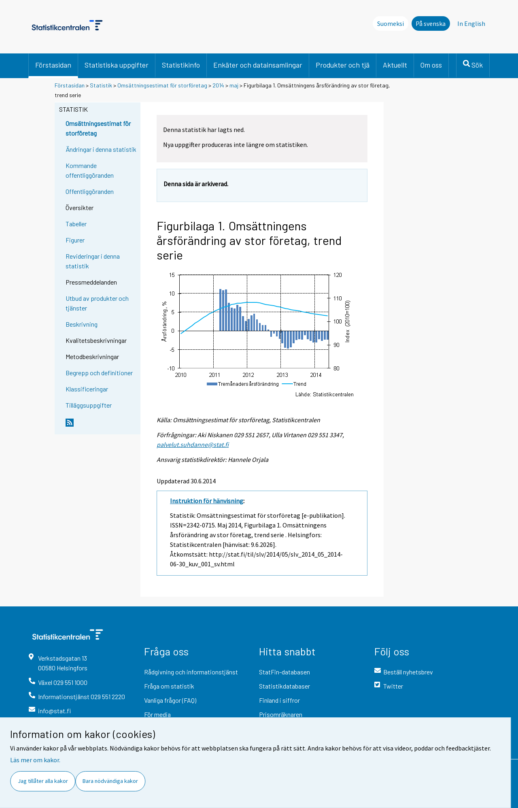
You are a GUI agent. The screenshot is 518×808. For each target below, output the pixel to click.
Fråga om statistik (169, 686)
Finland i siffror (279, 700)
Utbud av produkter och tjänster (97, 303)
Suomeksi (390, 23)
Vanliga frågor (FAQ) (170, 700)
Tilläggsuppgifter (89, 405)
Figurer (75, 240)
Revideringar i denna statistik (93, 261)
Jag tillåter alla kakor (43, 781)
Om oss (431, 64)
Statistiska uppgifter (117, 64)
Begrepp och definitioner (99, 372)
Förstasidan (53, 64)
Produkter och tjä (342, 64)
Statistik (101, 85)
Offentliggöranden (90, 191)
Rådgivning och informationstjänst (191, 672)
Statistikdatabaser (284, 686)
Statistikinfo (181, 64)
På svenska (431, 23)
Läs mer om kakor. (35, 760)
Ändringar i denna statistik (101, 149)
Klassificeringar (87, 389)
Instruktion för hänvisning (206, 501)
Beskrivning (82, 324)
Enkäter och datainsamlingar (257, 64)
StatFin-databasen (284, 672)
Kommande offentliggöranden (90, 170)
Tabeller (76, 224)
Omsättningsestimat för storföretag (162, 85)
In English (471, 23)
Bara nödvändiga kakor (110, 781)
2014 (218, 85)
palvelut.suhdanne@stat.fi (193, 444)
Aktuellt (395, 64)
